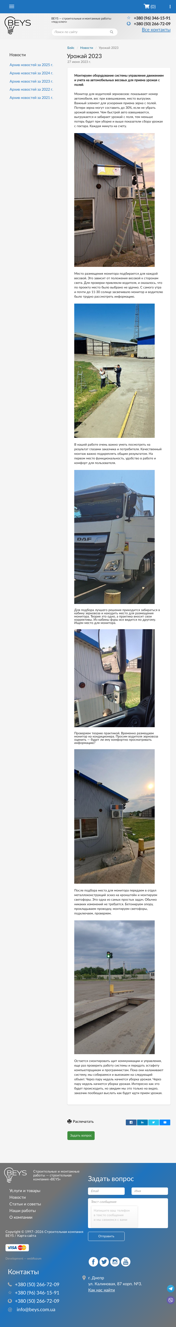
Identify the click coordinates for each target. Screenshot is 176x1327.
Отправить (106, 1236)
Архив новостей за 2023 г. (31, 81)
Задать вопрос (81, 1135)
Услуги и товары (24, 1191)
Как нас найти (101, 1290)
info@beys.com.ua (31, 1309)
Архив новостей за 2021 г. (31, 98)
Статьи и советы (25, 1204)
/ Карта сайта (25, 1236)
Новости (17, 55)
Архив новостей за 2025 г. (31, 65)
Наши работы (22, 1211)
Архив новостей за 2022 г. (31, 89)
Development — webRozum (23, 1258)
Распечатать (80, 1121)
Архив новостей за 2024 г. (31, 73)
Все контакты (156, 30)
